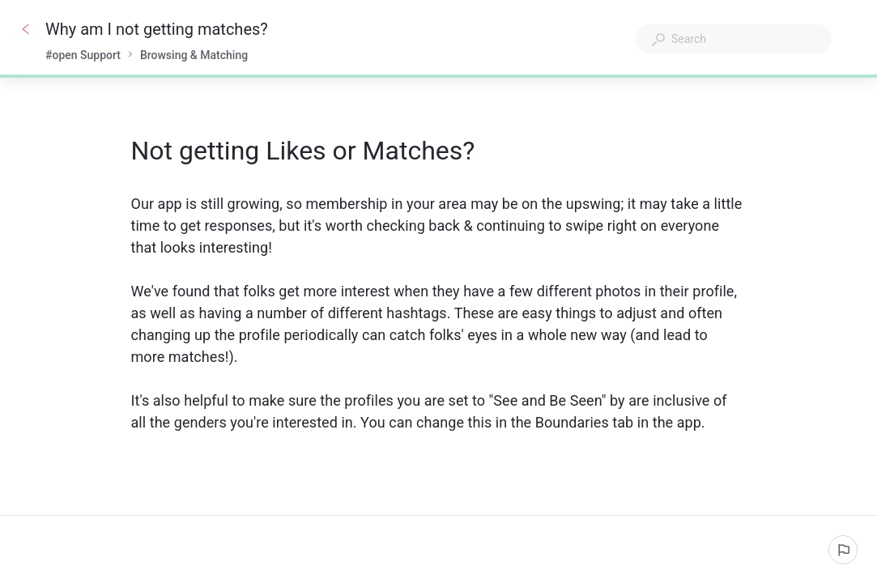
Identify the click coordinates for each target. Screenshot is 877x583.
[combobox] (734, 38)
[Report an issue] (843, 549)
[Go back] (26, 29)
